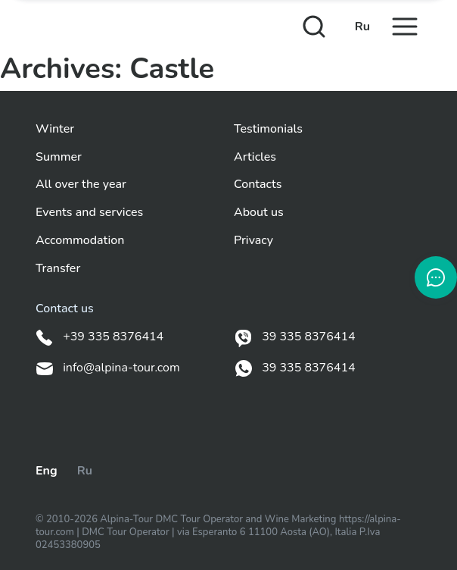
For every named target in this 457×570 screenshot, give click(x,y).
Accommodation (80, 241)
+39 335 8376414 (99, 337)
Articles (255, 157)
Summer (59, 157)
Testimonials (268, 129)
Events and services (89, 213)
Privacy (253, 241)
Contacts (258, 185)
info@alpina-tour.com (108, 368)
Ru (362, 27)
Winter (55, 129)
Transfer (58, 269)
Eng (47, 470)
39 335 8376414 (295, 337)
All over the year (81, 185)
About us (259, 213)
